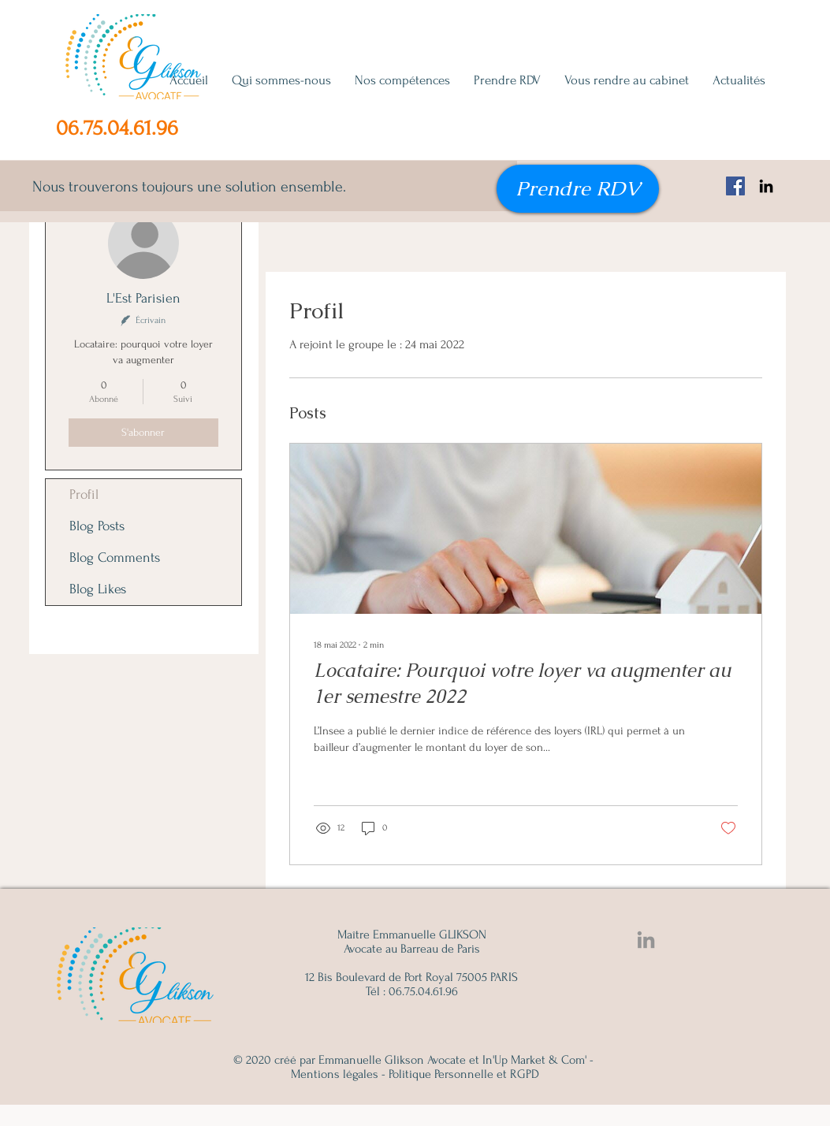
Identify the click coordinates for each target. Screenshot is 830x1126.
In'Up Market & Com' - (538, 1060)
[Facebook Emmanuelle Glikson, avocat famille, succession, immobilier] (735, 186)
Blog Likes (97, 589)
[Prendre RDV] (578, 189)
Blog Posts (97, 525)
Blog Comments (114, 557)
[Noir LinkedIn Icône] (766, 186)
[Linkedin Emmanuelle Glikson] (646, 939)
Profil (84, 494)
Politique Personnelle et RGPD (464, 1074)
